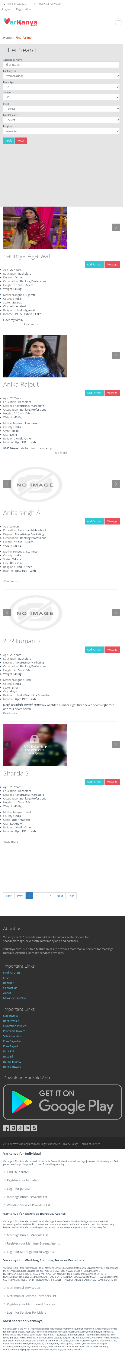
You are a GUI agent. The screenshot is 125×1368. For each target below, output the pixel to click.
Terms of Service (90, 1144)
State (6, 103)
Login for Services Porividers (26, 1312)
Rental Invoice (12, 1061)
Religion (7, 126)
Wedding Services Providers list (28, 1205)
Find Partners (11, 972)
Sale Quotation (12, 1036)
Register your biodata (22, 1180)
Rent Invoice (11, 1021)
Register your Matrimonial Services (31, 1304)
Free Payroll (10, 1046)
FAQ (6, 978)
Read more (31, 324)
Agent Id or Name (12, 59)
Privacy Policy (70, 1144)
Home (7, 37)
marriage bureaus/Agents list (27, 1197)
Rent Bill (8, 1051)
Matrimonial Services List (24, 1288)
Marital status (10, 114)
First (9, 896)
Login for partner (19, 1189)
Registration (23, 9)
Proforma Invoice (14, 1031)
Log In (6, 9)
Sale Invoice (10, 1016)
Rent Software (12, 1067)
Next (60, 896)
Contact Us (10, 988)
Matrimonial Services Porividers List (31, 1296)
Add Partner (94, 264)
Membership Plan (14, 998)
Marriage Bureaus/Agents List (27, 1235)
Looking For (9, 70)
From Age (8, 82)
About (7, 993)
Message (112, 264)
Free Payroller (12, 1041)
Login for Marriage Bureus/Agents (30, 1252)
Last (71, 896)
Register (8, 983)
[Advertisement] (61, 177)
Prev (20, 896)
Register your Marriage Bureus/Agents (33, 1243)
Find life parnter (18, 1172)
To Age (7, 92)
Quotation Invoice (14, 1026)
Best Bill (8, 1056)
